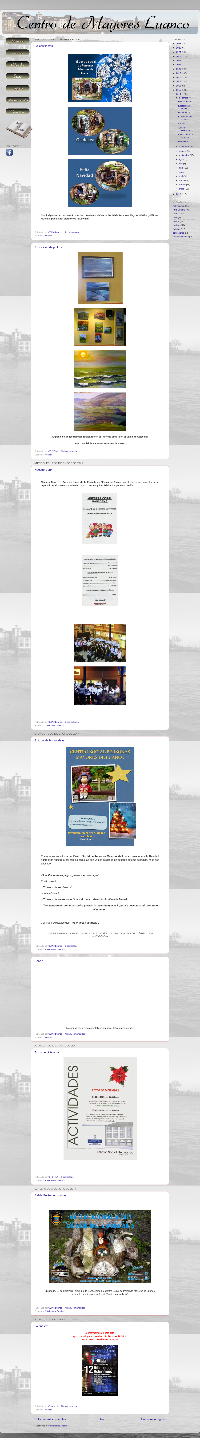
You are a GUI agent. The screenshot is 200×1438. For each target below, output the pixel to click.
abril (181, 176)
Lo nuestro (41, 1326)
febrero (182, 184)
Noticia (176, 221)
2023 (179, 56)
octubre (183, 151)
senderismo (178, 233)
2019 (179, 73)
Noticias (48, 235)
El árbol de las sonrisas (49, 740)
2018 (179, 77)
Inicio (103, 1419)
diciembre (184, 98)
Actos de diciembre (47, 1052)
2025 (179, 48)
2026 (179, 43)
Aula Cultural (179, 210)
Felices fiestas (44, 46)
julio (181, 163)
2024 (179, 52)
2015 (179, 90)
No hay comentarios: (71, 451)
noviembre (184, 146)
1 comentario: (72, 946)
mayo (182, 172)
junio (181, 168)
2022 (179, 60)
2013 (179, 194)
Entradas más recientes (50, 1419)
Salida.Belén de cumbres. (51, 1195)
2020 (179, 69)
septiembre (184, 155)
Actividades (50, 725)
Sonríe (39, 961)
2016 (179, 86)
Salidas (60, 1311)
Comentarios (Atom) (58, 1426)
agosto (182, 159)
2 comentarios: (72, 232)
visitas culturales (181, 237)
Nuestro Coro (43, 469)
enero (182, 189)
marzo (182, 180)
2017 (179, 81)
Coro (175, 217)
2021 (179, 64)
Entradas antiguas (153, 1419)
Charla (176, 213)
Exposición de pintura (48, 247)
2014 (179, 94)
